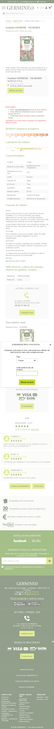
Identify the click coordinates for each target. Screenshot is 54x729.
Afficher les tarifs (27, 382)
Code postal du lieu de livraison (24, 369)
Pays (18, 357)
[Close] (50, 344)
